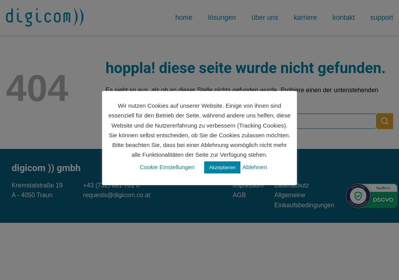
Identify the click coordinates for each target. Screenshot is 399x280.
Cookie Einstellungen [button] (167, 167)
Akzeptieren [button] (222, 167)
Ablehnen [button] (254, 167)
